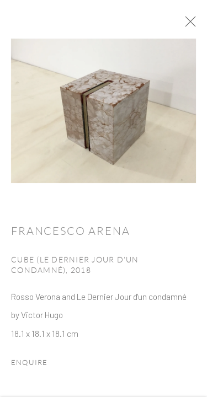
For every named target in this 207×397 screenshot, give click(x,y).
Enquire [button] (29, 364)
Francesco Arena (70, 233)
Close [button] (190, 25)
